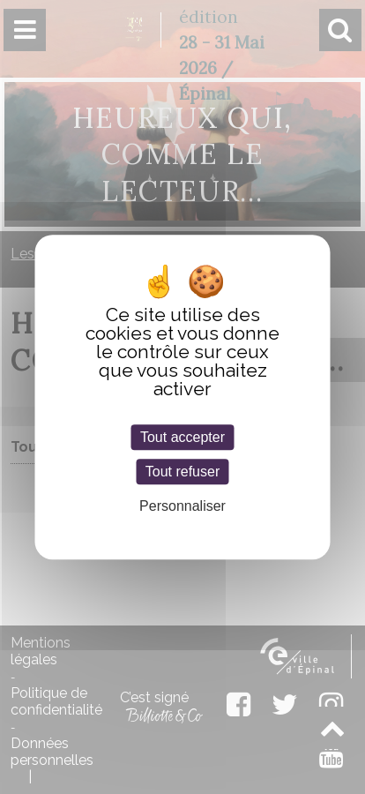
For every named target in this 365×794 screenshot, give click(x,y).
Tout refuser (182, 471)
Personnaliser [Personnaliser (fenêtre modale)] (182, 506)
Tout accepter (182, 437)
